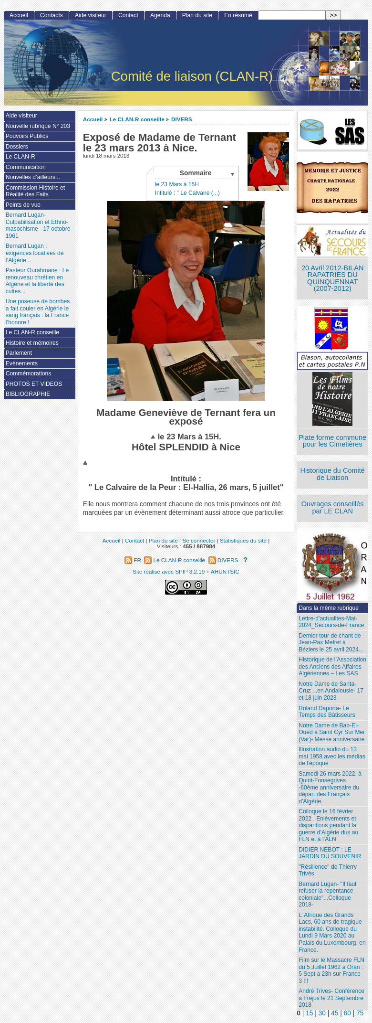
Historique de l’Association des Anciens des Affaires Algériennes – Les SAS (332, 666)
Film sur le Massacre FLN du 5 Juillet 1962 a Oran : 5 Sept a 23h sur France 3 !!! (331, 970)
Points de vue (23, 205)
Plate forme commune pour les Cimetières (332, 441)
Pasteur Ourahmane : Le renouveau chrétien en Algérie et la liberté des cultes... (37, 281)
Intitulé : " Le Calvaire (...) (187, 193)
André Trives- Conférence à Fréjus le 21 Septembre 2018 (331, 998)
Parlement (19, 353)
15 (309, 1013)
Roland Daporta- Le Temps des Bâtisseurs (327, 712)
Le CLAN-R (20, 156)
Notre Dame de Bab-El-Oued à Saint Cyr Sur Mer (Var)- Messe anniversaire (332, 732)
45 (334, 1013)
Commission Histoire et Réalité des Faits (35, 191)
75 (359, 1013)
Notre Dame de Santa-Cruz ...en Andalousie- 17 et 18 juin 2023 (331, 691)
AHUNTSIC (225, 571)
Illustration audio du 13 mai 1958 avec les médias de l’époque (332, 756)
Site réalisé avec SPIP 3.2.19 (169, 571)
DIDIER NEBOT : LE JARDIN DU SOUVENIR (330, 853)
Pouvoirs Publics (27, 136)
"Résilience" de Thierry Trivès (328, 870)
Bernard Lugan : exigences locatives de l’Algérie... (35, 253)
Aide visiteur (90, 15)
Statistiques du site (243, 540)
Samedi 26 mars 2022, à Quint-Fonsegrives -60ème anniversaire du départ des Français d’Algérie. (330, 787)
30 (322, 1013)
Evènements (22, 363)
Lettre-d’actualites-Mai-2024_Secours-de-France (331, 622)
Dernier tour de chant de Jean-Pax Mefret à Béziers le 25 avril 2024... (331, 642)
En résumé (238, 15)
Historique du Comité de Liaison (332, 474)
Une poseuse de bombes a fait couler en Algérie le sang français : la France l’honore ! (38, 312)
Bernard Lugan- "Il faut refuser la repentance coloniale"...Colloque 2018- (327, 894)
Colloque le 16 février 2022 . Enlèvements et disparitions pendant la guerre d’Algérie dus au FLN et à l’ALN (328, 825)
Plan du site (197, 15)
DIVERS (181, 119)
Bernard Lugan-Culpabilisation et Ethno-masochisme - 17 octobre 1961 (38, 225)
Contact (128, 15)
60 (347, 1013)
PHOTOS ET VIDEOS (34, 384)
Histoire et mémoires (32, 343)
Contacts (51, 15)
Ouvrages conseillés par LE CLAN (332, 507)
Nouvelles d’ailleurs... (33, 177)
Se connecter (198, 540)
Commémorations (28, 373)
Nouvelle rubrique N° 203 (38, 126)
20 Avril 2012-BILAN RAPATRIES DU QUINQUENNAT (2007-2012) (332, 278)
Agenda (160, 15)
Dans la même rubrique (329, 608)
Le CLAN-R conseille (137, 119)
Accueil (93, 119)
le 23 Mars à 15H (177, 184)
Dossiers (17, 146)
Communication (26, 167)
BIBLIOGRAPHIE (28, 394)
